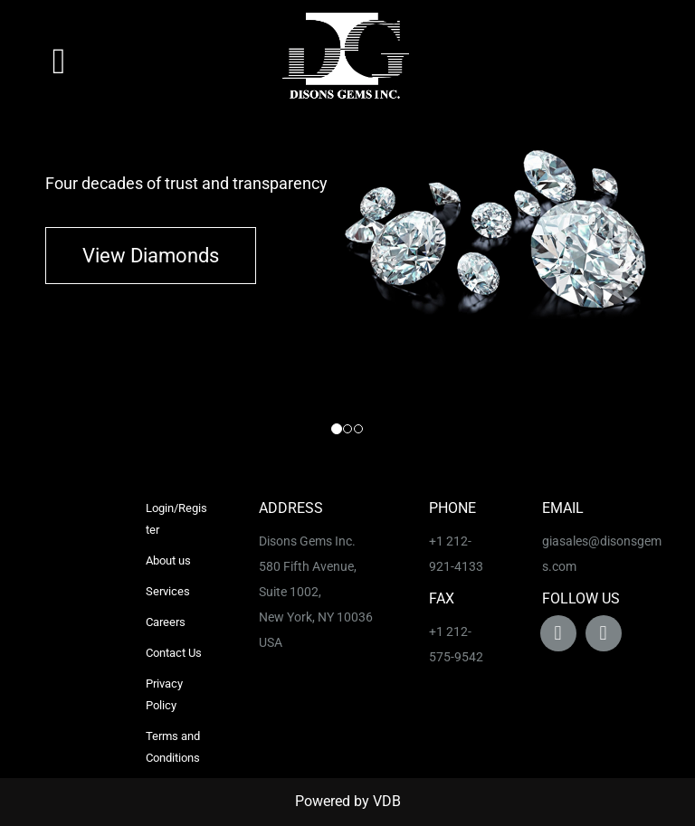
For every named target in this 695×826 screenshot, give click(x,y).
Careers (166, 622)
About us (168, 560)
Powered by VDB (348, 801)
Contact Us (174, 653)
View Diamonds (150, 255)
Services (168, 591)
